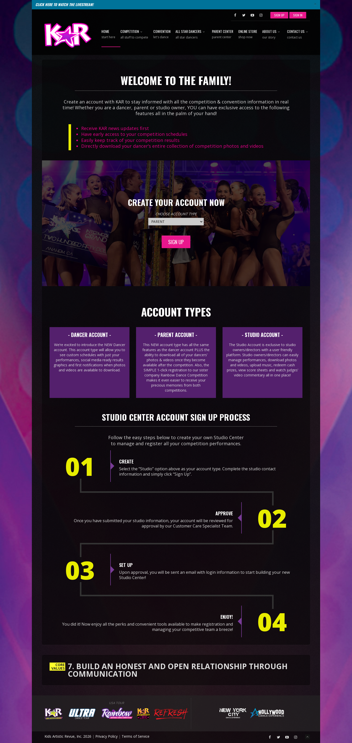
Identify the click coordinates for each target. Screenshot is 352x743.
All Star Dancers (191, 34)
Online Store (247, 34)
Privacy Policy (106, 736)
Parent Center (222, 34)
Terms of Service (135, 736)
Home (108, 34)
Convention (161, 34)
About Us (272, 34)
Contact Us (298, 34)
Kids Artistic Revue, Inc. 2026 (68, 736)
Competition (134, 34)
